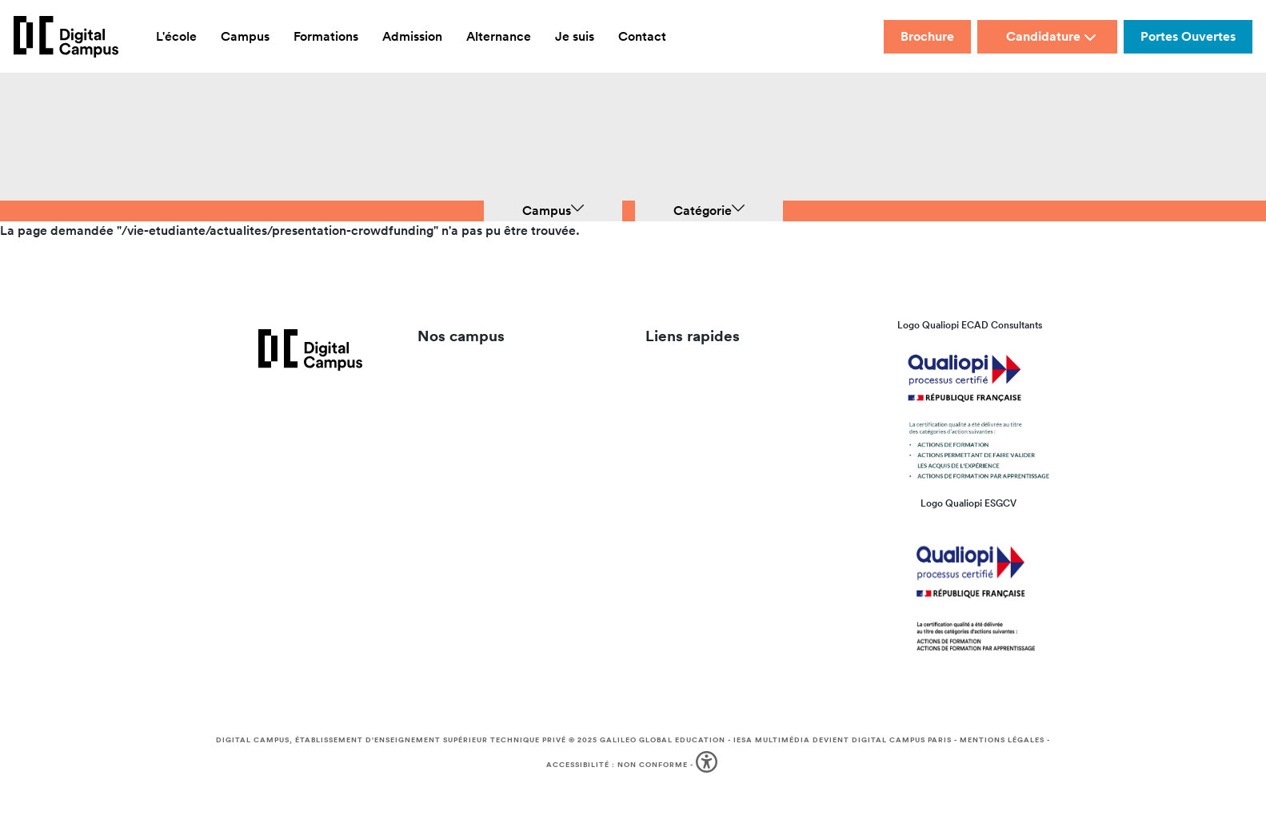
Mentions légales (1002, 739)
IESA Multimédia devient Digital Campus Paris (842, 739)
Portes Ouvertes (1188, 36)
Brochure (927, 36)
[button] (708, 765)
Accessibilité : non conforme (617, 764)
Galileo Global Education (662, 739)
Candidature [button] (1051, 36)
